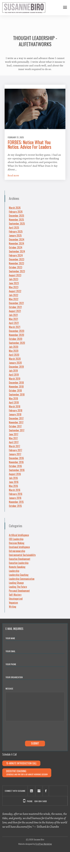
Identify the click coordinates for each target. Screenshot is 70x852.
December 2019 (16, 367)
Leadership (14, 571)
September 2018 (17, 394)
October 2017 (15, 426)
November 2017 (16, 422)
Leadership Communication (21, 579)
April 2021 (14, 323)
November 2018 (16, 386)
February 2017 (15, 450)
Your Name (11, 638)
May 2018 (13, 398)
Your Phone (11, 664)
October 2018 (15, 390)
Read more (13, 175)
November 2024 (16, 243)
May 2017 (13, 438)
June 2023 (14, 283)
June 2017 (13, 434)
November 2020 (16, 335)
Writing (12, 606)
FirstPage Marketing (43, 843)
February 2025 (16, 231)
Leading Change (16, 583)
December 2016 (16, 458)
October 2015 (15, 506)
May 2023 (13, 287)
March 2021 (14, 327)
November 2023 (16, 263)
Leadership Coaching (18, 575)
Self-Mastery (15, 594)
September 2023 (17, 271)
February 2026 (16, 211)
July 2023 (13, 279)
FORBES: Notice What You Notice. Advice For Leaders (29, 144)
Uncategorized (16, 598)
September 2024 (17, 251)
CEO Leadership (16, 539)
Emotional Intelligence (19, 547)
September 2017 (16, 430)
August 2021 (15, 311)
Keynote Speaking (17, 567)
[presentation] (29, 732)
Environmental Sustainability (22, 555)
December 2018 (16, 382)
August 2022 (15, 291)
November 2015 (16, 502)
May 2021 (13, 319)
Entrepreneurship (17, 551)
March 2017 (14, 446)
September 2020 (17, 343)
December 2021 (16, 303)
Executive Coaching (26, 772)
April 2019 (14, 374)
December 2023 (16, 259)
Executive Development (19, 559)
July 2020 (13, 347)
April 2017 (14, 442)
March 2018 (14, 406)
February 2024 (16, 255)
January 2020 (15, 363)
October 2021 (15, 307)
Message (9, 688)
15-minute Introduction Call (21, 763)
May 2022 (13, 299)
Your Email (11, 651)
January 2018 (15, 414)
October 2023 (15, 267)
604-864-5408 (40, 801)
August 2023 (15, 275)
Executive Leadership (18, 563)
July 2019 (13, 370)
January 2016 (15, 498)
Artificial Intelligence (19, 535)
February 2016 (15, 494)
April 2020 (14, 355)
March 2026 (15, 207)
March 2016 (14, 490)
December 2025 (16, 215)
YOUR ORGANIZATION (15, 677)
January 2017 (15, 454)
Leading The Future (18, 587)
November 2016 (16, 462)
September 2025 (17, 223)
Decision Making (16, 543)
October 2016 (15, 466)
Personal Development (19, 591)
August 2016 (15, 474)
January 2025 (15, 235)
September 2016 (17, 470)
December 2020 (16, 331)
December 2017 (16, 418)
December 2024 (16, 239)
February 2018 (15, 410)
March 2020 (15, 359)
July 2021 (13, 315)
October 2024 (15, 247)
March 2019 (14, 378)
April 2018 (14, 402)
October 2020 (15, 339)
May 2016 (13, 486)
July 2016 (13, 478)
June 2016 (13, 482)
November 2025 (16, 219)
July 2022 (13, 295)
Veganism (13, 602)
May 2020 (13, 351)
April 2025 (14, 227)
